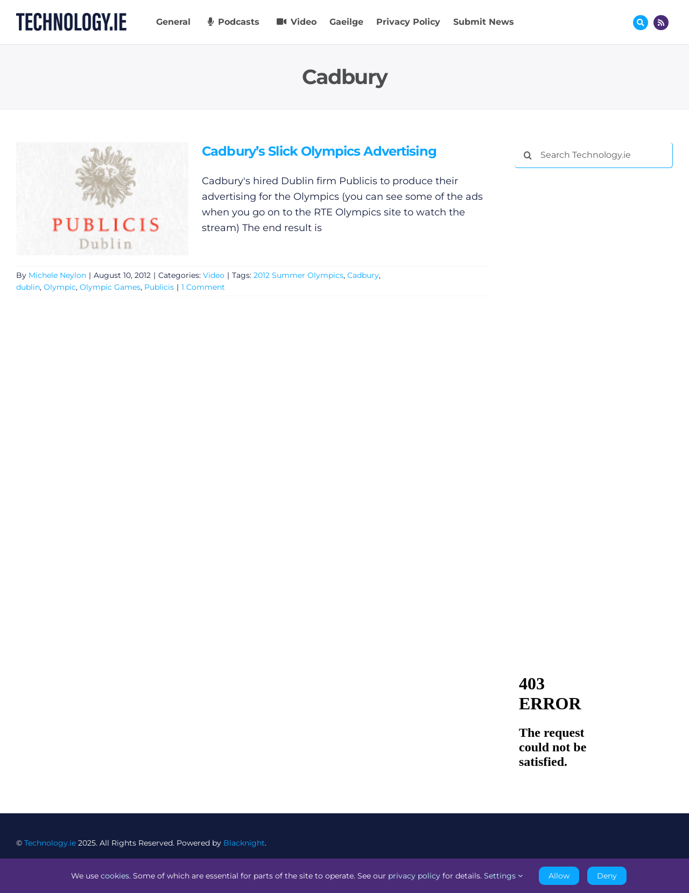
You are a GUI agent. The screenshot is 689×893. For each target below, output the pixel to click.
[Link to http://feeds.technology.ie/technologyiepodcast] (661, 22)
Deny (607, 876)
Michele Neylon (57, 275)
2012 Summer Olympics (298, 275)
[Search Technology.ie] (594, 155)
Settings (503, 876)
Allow (559, 876)
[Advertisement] (595, 340)
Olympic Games (110, 287)
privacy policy (414, 876)
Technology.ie (50, 843)
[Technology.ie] (71, 18)
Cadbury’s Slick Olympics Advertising (319, 151)
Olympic (60, 287)
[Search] (527, 155)
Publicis (159, 287)
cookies (115, 876)
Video (213, 275)
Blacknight (244, 843)
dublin (28, 287)
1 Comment (203, 287)
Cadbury (363, 275)
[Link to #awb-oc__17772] (640, 22)
